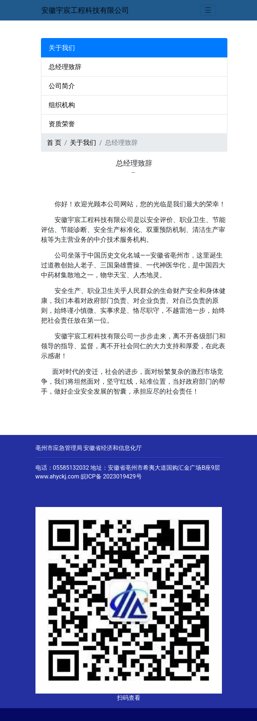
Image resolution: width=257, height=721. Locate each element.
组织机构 (62, 105)
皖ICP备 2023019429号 (111, 476)
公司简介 (62, 86)
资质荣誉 (62, 124)
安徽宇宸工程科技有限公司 (85, 10)
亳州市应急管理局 (58, 447)
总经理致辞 (65, 67)
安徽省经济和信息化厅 (112, 447)
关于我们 (83, 142)
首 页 (54, 142)
